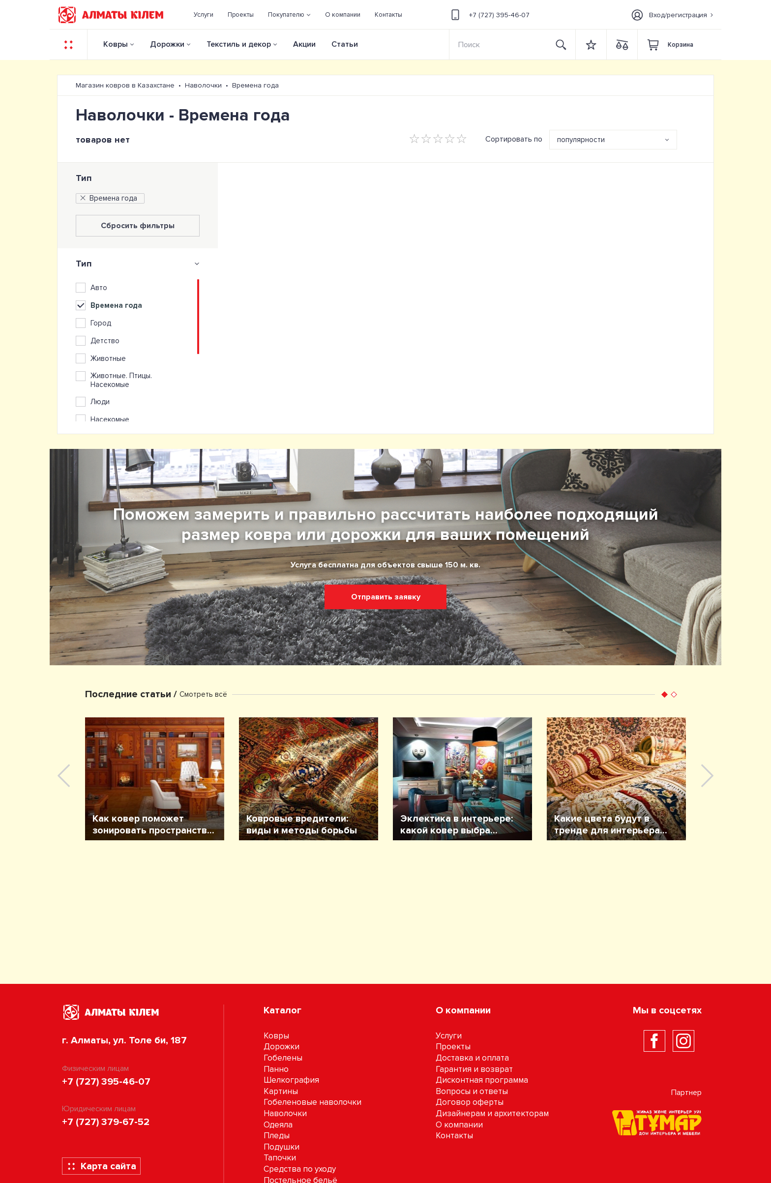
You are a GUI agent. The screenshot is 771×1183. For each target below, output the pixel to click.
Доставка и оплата (472, 1058)
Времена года (108, 198)
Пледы (277, 1135)
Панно (276, 1069)
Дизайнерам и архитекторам (492, 1113)
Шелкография (291, 1080)
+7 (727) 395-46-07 (489, 14)
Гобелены (283, 1058)
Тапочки (280, 1158)
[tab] (138, 263)
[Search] (498, 44)
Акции (304, 44)
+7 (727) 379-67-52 (105, 1122)
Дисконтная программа (482, 1080)
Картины (281, 1091)
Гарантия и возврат (474, 1069)
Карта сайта (101, 1166)
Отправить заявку (385, 597)
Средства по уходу (300, 1169)
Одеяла (278, 1125)
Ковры (115, 44)
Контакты (454, 1135)
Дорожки (167, 44)
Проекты (453, 1046)
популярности (581, 139)
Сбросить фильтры (138, 226)
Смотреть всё (203, 694)
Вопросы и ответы (472, 1091)
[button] (289, 15)
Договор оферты (470, 1102)
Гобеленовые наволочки (312, 1102)
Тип (84, 178)
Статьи (344, 44)
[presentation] (64, 775)
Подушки (281, 1147)
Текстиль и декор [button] (239, 44)
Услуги (449, 1036)
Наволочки (285, 1113)
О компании (459, 1125)
